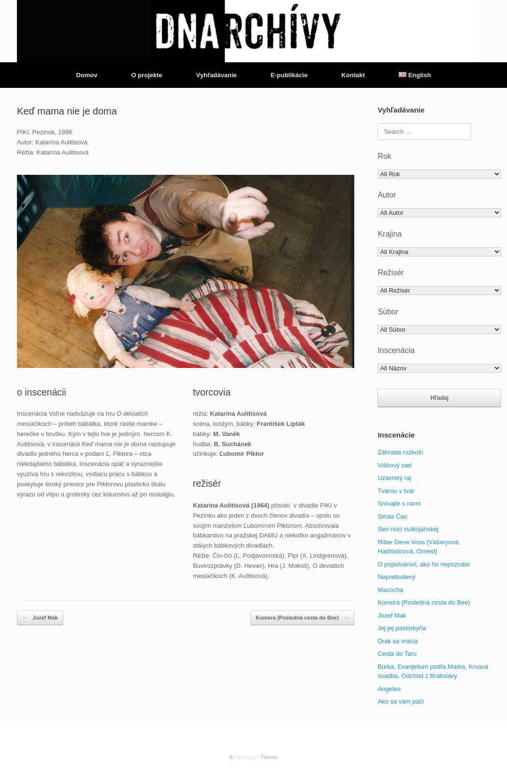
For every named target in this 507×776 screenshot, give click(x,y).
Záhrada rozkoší (400, 452)
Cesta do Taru (397, 653)
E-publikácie (289, 75)
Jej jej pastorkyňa (401, 628)
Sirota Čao (392, 516)
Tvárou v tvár (395, 490)
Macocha (390, 589)
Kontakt (352, 75)
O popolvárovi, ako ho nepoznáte (423, 564)
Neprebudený (396, 576)
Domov (86, 75)
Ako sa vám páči (400, 701)
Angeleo (389, 688)
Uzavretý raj (394, 477)
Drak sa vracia (397, 641)
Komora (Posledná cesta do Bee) (302, 618)
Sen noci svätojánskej (407, 529)
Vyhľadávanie (216, 75)
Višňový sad (394, 465)
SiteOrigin (246, 757)
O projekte (146, 75)
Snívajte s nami (398, 503)
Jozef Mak (40, 618)
